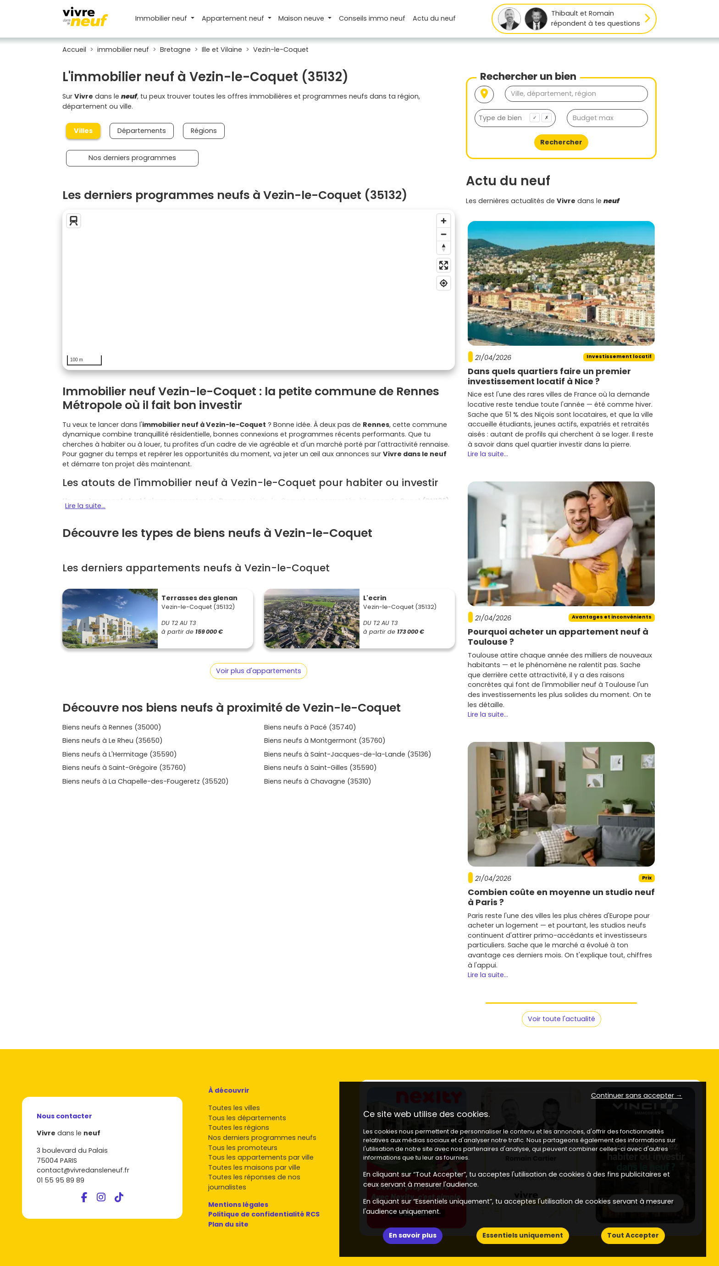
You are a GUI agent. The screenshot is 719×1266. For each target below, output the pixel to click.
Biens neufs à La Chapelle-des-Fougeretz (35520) (145, 781)
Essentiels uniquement (522, 1235)
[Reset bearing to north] (443, 247)
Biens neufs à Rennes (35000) (111, 727)
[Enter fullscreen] (443, 265)
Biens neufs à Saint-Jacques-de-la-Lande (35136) (347, 754)
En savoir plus (413, 1235)
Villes (83, 130)
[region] (258, 290)
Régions (204, 130)
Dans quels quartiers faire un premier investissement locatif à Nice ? (549, 376)
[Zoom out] (443, 234)
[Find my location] (443, 283)
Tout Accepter (633, 1235)
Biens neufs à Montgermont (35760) (325, 740)
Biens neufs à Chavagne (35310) (317, 781)
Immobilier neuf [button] (162, 18)
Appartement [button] (234, 18)
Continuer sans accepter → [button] (636, 1095)
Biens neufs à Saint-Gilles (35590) (320, 767)
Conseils (372, 18)
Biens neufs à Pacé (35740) (310, 727)
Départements (141, 130)
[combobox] (515, 118)
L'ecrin (375, 598)
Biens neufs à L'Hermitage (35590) (119, 754)
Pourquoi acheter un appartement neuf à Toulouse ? (558, 636)
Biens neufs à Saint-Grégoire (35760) (124, 767)
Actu (434, 18)
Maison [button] (302, 18)
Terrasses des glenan (199, 598)
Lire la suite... (85, 505)
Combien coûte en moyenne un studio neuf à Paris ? (561, 897)
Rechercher (561, 142)
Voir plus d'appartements (258, 670)
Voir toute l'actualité (561, 1018)
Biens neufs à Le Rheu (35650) (112, 740)
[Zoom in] (443, 220)
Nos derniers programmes (132, 157)
